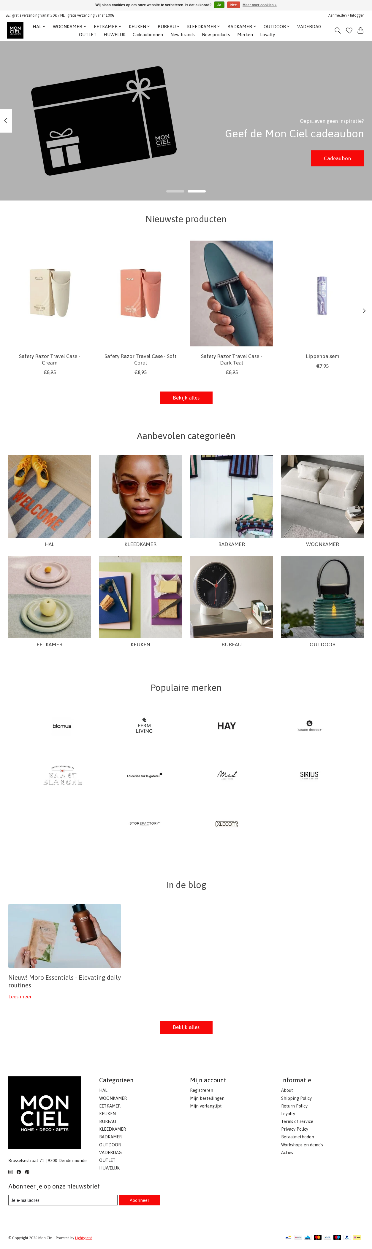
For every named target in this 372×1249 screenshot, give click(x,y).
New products (216, 34)
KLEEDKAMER (140, 544)
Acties (287, 1152)
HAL (49, 544)
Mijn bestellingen (207, 1098)
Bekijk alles (186, 398)
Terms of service (297, 1121)
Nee (233, 5)
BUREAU (231, 644)
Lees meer (20, 997)
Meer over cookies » (260, 5)
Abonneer (139, 1200)
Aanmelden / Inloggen (346, 15)
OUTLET (87, 34)
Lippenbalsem (322, 356)
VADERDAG (309, 26)
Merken (245, 34)
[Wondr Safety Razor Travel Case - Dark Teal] (231, 293)
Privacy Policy (294, 1129)
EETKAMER (49, 644)
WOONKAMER (322, 544)
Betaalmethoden (297, 1136)
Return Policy (294, 1105)
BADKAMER (231, 544)
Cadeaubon (337, 158)
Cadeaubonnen (148, 34)
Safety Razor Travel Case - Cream (49, 360)
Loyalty (267, 34)
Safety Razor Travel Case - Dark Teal (231, 360)
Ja (219, 5)
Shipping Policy (296, 1098)
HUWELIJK (115, 34)
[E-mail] (63, 1200)
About (287, 1090)
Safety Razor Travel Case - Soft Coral (141, 360)
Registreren (201, 1090)
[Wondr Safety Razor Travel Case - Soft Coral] (140, 293)
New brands (182, 34)
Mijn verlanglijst (206, 1105)
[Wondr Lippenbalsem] (322, 293)
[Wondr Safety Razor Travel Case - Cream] (49, 293)
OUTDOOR (322, 644)
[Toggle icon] (337, 30)
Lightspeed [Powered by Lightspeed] (83, 1238)
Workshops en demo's (302, 1144)
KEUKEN (140, 644)
